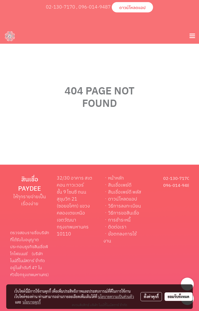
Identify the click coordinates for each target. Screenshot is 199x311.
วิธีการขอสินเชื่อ (123, 213)
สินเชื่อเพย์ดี (119, 185)
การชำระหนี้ (119, 220)
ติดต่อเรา (117, 227)
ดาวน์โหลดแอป (122, 199)
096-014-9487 (95, 7)
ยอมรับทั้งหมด (178, 296)
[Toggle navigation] (192, 36)
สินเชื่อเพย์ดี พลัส (124, 192)
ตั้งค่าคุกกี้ (151, 296)
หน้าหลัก (116, 178)
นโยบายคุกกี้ (32, 302)
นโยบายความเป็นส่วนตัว (116, 296)
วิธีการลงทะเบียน (124, 206)
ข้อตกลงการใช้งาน (120, 237)
